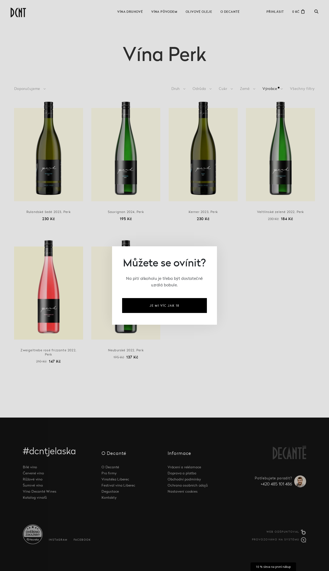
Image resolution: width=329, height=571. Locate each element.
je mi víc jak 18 (164, 306)
